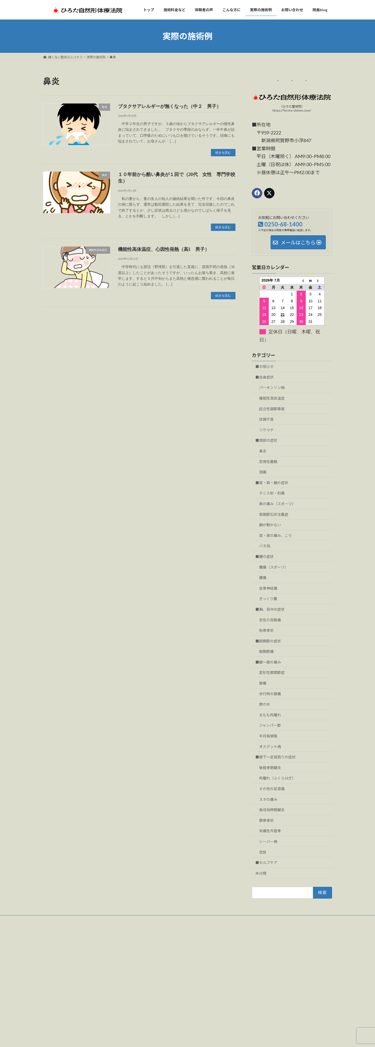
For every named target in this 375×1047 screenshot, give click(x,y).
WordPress (159, 1038)
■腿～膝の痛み (268, 662)
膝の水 (264, 704)
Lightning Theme (186, 1038)
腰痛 (262, 577)
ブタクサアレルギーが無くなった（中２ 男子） (169, 106)
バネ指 (264, 546)
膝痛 (262, 683)
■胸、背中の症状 (270, 609)
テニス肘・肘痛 (272, 493)
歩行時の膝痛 (270, 694)
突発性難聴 (268, 461)
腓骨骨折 (266, 820)
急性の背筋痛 (270, 620)
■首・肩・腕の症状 (271, 482)
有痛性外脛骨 (270, 831)
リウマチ (266, 430)
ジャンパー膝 (270, 725)
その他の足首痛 (272, 788)
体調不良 (266, 419)
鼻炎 (262, 451)
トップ (149, 950)
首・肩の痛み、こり (275, 535)
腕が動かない (270, 525)
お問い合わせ (57, 920)
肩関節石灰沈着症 (273, 514)
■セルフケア (266, 862)
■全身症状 (264, 377)
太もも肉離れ (270, 715)
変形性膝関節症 (272, 673)
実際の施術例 (154, 987)
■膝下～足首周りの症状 (275, 757)
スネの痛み (268, 799)
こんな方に (153, 977)
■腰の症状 (264, 556)
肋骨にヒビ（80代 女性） (265, 1011)
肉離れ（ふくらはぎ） (277, 778)
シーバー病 (268, 841)
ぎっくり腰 (268, 598)
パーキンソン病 (272, 388)
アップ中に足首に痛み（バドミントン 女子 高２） (283, 955)
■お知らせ (264, 366)
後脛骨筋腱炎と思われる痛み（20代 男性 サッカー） (285, 968)
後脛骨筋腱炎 (270, 767)
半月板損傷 (268, 736)
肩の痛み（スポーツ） (277, 504)
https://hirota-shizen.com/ (292, 110)
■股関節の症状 (268, 641)
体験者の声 (153, 969)
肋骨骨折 (266, 630)
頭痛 (262, 472)
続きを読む (223, 152)
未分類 (260, 873)
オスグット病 (270, 746)
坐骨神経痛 (268, 588)
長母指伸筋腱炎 (272, 810)
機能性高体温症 (272, 398)
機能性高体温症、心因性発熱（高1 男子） (163, 249)
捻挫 (262, 852)
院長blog (151, 1005)
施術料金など (154, 959)
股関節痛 (266, 651)
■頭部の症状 (266, 440)
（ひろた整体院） (88, 953)
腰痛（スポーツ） (273, 567)
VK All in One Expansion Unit (221, 1038)
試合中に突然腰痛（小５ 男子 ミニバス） (277, 998)
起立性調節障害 (272, 409)
